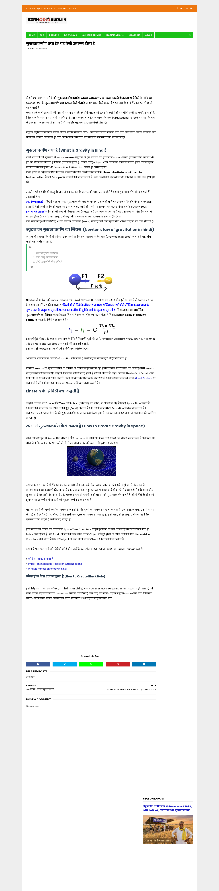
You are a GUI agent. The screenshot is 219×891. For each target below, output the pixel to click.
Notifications (115, 37)
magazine (150, 282)
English (72, 11)
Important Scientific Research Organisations (55, 636)
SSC (42, 37)
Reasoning (150, 264)
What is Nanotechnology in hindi (47, 641)
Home (32, 37)
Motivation (150, 241)
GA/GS (148, 37)
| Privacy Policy (87, 879)
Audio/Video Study (154, 176)
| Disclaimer (101, 879)
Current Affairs (91, 37)
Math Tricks (150, 229)
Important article (153, 223)
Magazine (30, 11)
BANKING (54, 37)
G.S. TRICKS (150, 206)
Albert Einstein (75, 421)
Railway (148, 258)
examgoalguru (45, 879)
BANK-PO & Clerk (153, 182)
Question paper (152, 252)
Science (43, 52)
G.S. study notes (153, 212)
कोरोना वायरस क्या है (40, 631)
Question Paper (44, 11)
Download (70, 37)
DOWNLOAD (150, 194)
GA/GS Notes (60, 11)
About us (60, 879)
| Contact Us (72, 879)
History (148, 217)
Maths (148, 235)
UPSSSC (148, 276)
